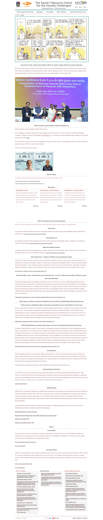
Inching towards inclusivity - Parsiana (24, 479)
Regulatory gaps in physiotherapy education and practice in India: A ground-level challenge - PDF (34, 321)
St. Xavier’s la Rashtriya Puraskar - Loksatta (26, 486)
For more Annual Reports (20, 445)
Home (22, 15)
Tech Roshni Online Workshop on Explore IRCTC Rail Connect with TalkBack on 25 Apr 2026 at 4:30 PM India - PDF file (51, 483)
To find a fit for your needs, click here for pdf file (55, 252)
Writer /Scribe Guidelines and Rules (73, 478)
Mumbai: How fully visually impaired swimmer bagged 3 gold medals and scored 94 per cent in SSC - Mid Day (26, 499)
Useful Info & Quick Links (78, 12)
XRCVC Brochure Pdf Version (72, 473)
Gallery (80, 7)
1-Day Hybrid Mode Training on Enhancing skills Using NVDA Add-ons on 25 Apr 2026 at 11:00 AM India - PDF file (51, 478)
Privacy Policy (84, 518)
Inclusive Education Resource (21, 383)
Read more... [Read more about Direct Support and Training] (36, 205)
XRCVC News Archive (21, 512)
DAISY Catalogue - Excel (71, 502)
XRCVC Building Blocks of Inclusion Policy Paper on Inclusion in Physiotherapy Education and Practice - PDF (37, 346)
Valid (57, 518)
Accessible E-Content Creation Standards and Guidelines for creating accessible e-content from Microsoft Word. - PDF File (75, 490)
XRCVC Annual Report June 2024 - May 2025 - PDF (25, 442)
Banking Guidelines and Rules (72, 486)
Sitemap (74, 518)
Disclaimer (79, 518)
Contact (84, 7)
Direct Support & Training (25, 12)
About (76, 7)
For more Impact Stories (20, 467)
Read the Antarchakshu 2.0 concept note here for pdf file (41, 243)
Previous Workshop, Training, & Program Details (75, 509)
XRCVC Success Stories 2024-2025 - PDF (23, 463)
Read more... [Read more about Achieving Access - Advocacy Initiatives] (60, 205)
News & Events (61, 12)
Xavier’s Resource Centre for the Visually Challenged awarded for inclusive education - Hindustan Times (26, 490)
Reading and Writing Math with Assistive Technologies (26, 411)
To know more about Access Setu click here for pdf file (35, 234)
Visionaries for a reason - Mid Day (24, 473)
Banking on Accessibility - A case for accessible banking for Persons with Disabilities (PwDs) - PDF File (76, 495)
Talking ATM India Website (71, 483)
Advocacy (40, 12)
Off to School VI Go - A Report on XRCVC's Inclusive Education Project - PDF (30, 271)
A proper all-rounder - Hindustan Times (25, 502)
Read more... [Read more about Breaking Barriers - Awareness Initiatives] (84, 205)
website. (28, 137)
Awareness (49, 12)
